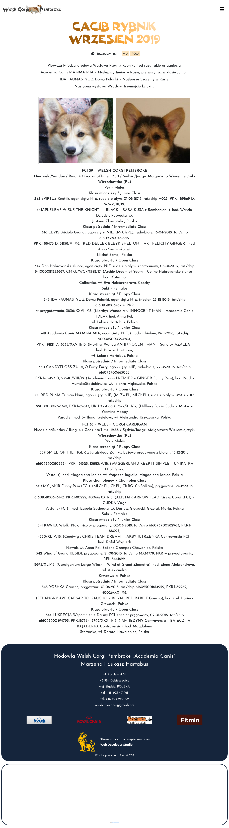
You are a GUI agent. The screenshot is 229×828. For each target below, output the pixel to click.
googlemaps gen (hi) (113, 822)
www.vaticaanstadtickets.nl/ (117, 822)
